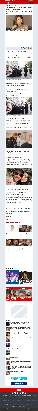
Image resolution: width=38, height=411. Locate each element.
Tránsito (24, 406)
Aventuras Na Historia (20, 400)
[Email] (31, 48)
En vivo (31, 2)
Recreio (16, 401)
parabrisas (25, 288)
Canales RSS (7, 404)
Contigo (13, 400)
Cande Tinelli (11, 51)
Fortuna (19, 395)
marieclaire (25, 271)
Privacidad (27, 404)
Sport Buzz (34, 400)
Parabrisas (29, 395)
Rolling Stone (28, 400)
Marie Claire (14, 395)
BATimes (19, 397)
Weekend (24, 395)
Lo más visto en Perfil (12, 349)
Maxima (21, 401)
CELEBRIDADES (8, 5)
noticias (12, 271)
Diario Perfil (4, 395)
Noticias (9, 395)
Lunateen (34, 395)
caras (12, 288)
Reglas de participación (16, 406)
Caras (9, 400)
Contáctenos (21, 404)
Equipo (31, 404)
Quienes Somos (14, 404)
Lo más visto (9, 320)
